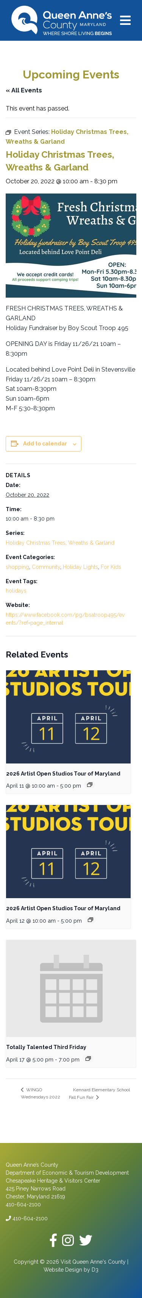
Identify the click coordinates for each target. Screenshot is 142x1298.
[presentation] (68, 716)
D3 (95, 1270)
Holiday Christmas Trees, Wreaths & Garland (60, 543)
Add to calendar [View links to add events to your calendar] (45, 444)
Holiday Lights (80, 567)
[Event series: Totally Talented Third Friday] (88, 1058)
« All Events (24, 90)
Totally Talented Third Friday (46, 1047)
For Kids (111, 567)
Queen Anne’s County (32, 1165)
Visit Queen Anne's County (93, 1262)
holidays (16, 591)
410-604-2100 (27, 1218)
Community (46, 567)
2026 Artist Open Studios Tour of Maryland (63, 774)
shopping (17, 567)
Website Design (63, 1270)
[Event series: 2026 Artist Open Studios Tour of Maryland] (89, 784)
